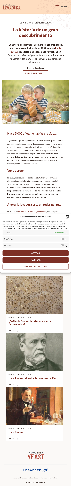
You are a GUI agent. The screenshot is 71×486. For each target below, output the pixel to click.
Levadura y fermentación (19, 318)
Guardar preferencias (35, 266)
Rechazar (35, 260)
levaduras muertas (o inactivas (32, 211)
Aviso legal (53, 478)
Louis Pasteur (16, 432)
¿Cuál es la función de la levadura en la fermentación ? (29, 323)
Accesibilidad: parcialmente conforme (26, 478)
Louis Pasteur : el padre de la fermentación (32, 378)
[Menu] (61, 7)
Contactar (44, 478)
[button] (67, 217)
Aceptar (35, 253)
